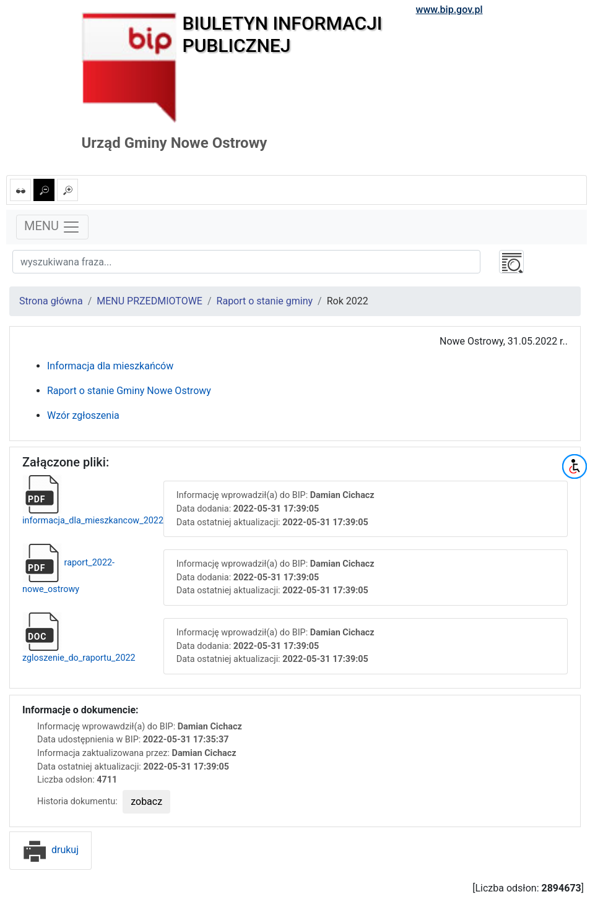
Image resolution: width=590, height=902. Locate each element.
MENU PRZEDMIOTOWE (149, 301)
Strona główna (51, 301)
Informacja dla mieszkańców (110, 366)
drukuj (50, 850)
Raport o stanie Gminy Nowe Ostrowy (129, 391)
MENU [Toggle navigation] (52, 227)
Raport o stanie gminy (265, 301)
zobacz (146, 801)
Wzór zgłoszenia (83, 415)
